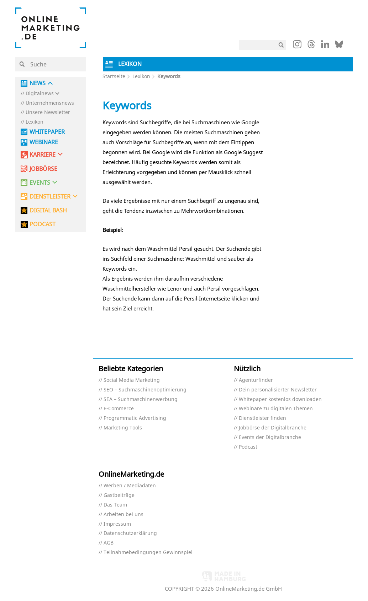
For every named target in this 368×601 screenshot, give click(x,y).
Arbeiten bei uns (123, 514)
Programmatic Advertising (135, 418)
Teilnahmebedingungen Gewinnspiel (148, 552)
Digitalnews (40, 94)
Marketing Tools (123, 428)
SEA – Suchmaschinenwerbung (141, 399)
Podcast (248, 447)
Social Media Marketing (132, 380)
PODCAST (43, 224)
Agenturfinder (256, 380)
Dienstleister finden (262, 418)
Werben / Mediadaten (130, 486)
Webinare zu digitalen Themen (276, 409)
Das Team (115, 505)
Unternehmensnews (50, 103)
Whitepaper (47, 132)
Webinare (44, 142)
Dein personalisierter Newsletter (278, 390)
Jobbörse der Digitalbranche (272, 428)
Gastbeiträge (119, 495)
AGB (109, 543)
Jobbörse (43, 169)
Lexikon (34, 122)
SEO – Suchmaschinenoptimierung (145, 390)
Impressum (117, 524)
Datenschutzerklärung (130, 533)
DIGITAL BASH (48, 210)
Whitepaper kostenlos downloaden (280, 399)
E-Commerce (119, 409)
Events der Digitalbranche (270, 437)
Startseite (113, 76)
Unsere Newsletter (48, 112)
